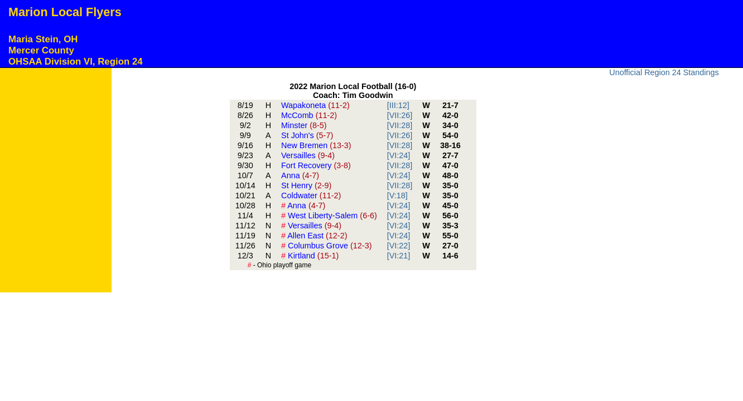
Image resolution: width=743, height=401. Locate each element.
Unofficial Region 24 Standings (664, 72)
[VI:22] (399, 245)
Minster (304, 125)
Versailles (308, 155)
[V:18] (397, 195)
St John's (307, 135)
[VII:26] (400, 115)
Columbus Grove (326, 245)
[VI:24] (399, 155)
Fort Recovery (316, 165)
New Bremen (316, 145)
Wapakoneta (315, 105)
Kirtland (310, 255)
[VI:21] (399, 255)
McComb (309, 115)
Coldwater (311, 195)
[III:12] (398, 105)
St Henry (306, 185)
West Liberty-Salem (329, 215)
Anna (300, 175)
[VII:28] (400, 125)
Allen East (314, 235)
